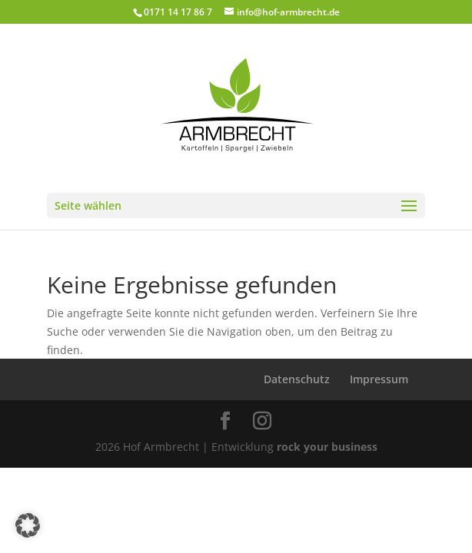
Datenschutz (297, 379)
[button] (27, 525)
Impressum (379, 379)
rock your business (327, 446)
